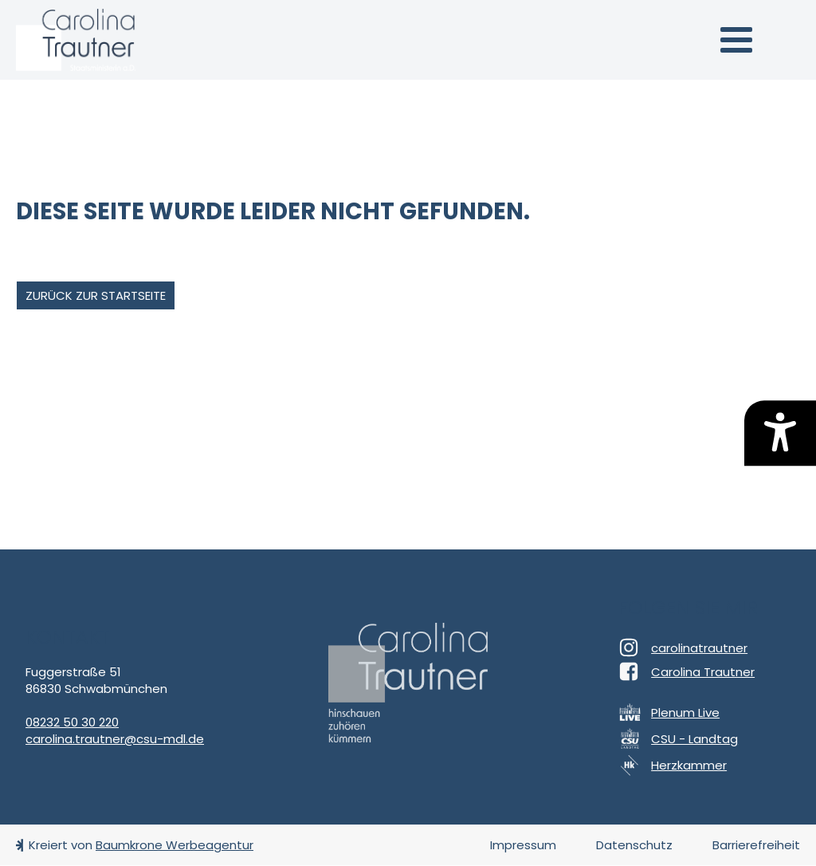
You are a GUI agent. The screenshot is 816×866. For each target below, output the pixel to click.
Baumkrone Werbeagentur (174, 844)
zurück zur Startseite (96, 295)
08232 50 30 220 (72, 722)
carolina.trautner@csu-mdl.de (115, 738)
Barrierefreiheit (756, 844)
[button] (736, 40)
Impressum (523, 844)
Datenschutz (634, 844)
